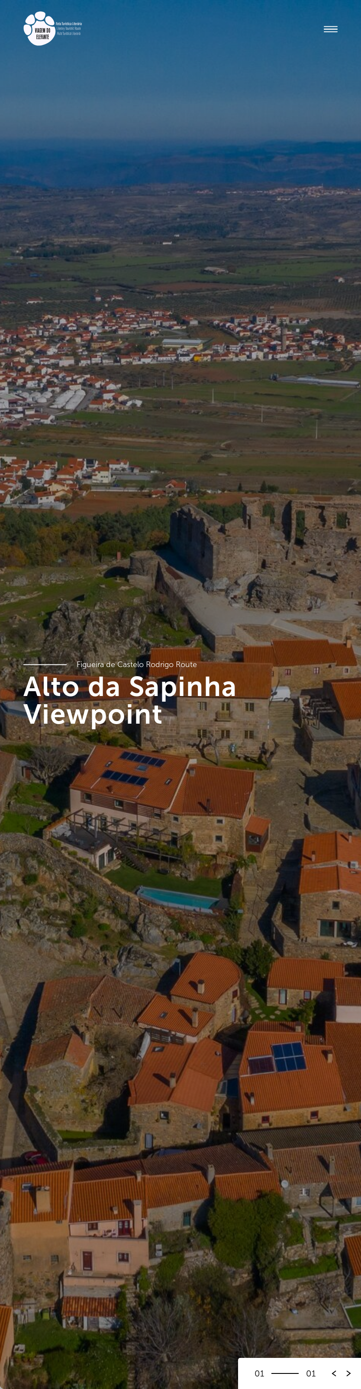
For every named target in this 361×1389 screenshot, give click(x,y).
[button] (349, 1373)
